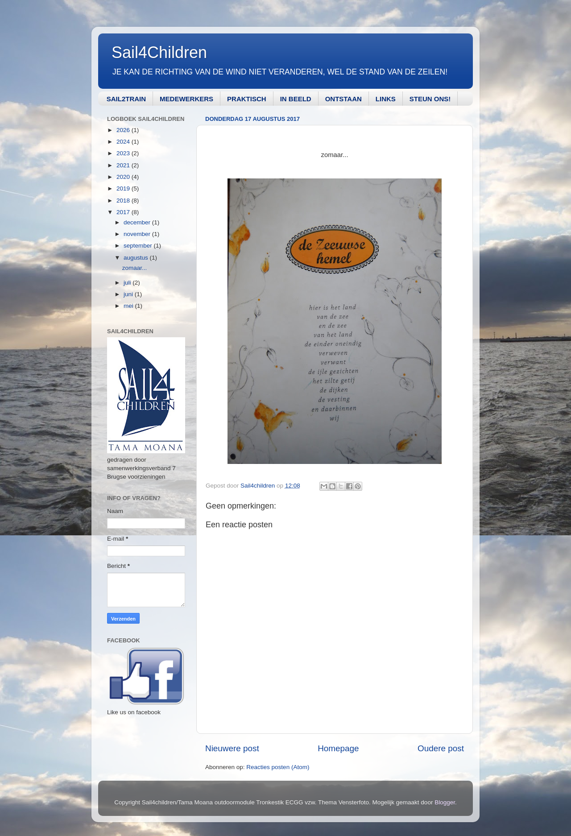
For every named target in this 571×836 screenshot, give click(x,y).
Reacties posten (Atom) (277, 767)
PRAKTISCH (246, 99)
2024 (124, 141)
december (138, 222)
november (138, 234)
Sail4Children (159, 52)
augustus (137, 257)
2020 (124, 177)
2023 (124, 153)
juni (129, 294)
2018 (124, 200)
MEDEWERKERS (186, 99)
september (139, 245)
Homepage (338, 748)
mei (129, 305)
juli (128, 282)
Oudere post (441, 748)
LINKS (386, 99)
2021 (124, 165)
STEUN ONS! (430, 99)
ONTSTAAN (343, 99)
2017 (124, 212)
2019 (124, 188)
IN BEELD (295, 99)
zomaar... (134, 268)
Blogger (444, 802)
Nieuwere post (232, 748)
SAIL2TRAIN (126, 99)
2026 (124, 130)
